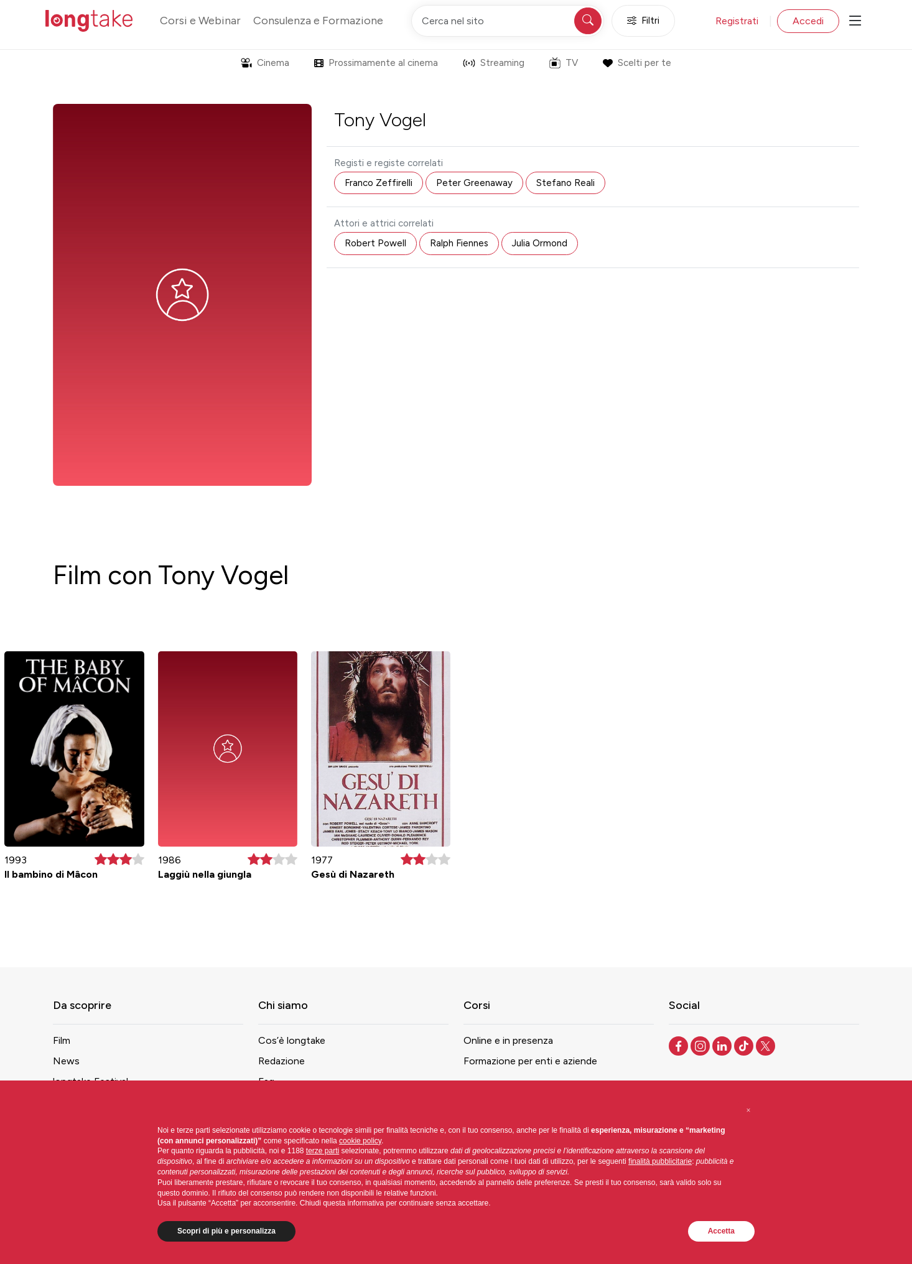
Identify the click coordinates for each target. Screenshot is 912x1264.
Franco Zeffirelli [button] (378, 182)
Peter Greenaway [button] (474, 182)
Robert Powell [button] (375, 243)
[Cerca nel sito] (507, 21)
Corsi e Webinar (200, 20)
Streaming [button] (493, 62)
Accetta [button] (721, 1231)
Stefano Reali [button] (565, 182)
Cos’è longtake (291, 1040)
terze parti (322, 1150)
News (66, 1061)
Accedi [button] (808, 21)
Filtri (643, 21)
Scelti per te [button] (637, 62)
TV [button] (563, 62)
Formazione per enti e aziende (530, 1061)
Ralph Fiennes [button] (459, 243)
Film (61, 1040)
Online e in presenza (508, 1040)
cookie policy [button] (360, 1140)
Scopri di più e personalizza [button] (226, 1231)
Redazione (281, 1061)
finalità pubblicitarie (660, 1161)
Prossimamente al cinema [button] (376, 62)
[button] (748, 1110)
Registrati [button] (736, 21)
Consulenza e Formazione (318, 20)
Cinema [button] (265, 62)
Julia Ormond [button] (539, 243)
